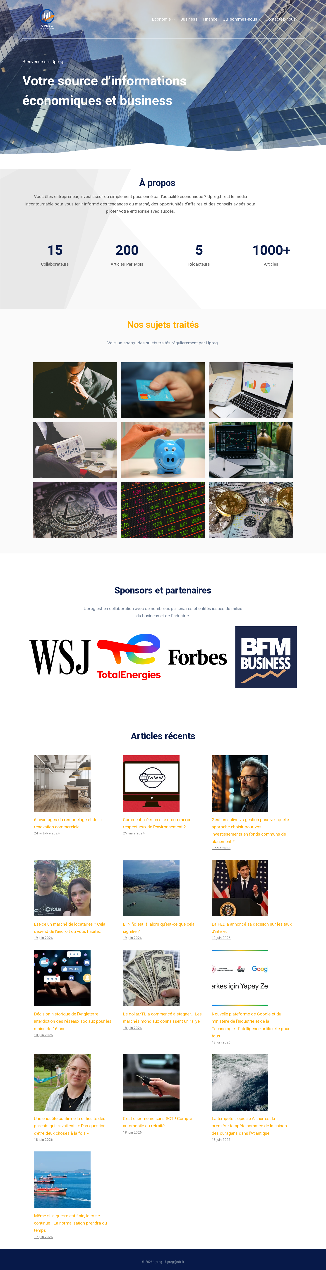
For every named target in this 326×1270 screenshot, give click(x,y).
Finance (210, 19)
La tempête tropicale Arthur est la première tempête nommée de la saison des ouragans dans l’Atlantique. (249, 1121)
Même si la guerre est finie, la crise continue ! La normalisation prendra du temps (70, 1218)
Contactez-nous (281, 19)
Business (188, 19)
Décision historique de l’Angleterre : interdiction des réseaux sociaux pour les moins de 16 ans (72, 1016)
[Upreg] (47, 19)
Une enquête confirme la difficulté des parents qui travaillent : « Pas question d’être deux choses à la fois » (69, 1121)
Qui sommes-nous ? (241, 19)
